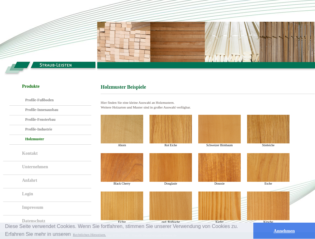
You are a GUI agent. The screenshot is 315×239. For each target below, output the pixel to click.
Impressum (32, 207)
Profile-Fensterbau (40, 119)
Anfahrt (29, 180)
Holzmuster (34, 139)
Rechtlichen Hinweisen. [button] (89, 234)
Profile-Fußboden (39, 100)
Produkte (31, 86)
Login (27, 194)
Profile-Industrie (38, 129)
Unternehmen (35, 166)
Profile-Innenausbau (41, 110)
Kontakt (30, 153)
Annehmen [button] (284, 230)
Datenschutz (33, 221)
